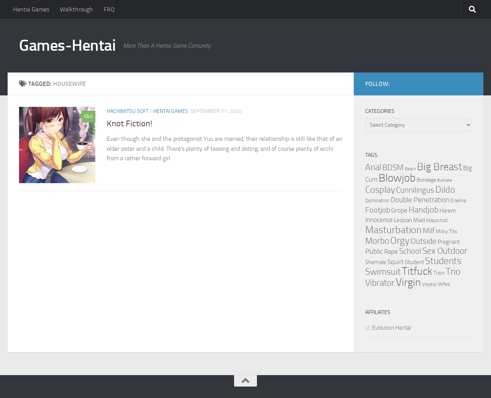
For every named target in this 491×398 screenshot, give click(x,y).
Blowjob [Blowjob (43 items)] (397, 178)
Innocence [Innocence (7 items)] (379, 220)
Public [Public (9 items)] (374, 251)
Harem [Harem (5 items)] (448, 210)
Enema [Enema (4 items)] (458, 200)
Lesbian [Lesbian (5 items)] (403, 220)
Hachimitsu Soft (128, 111)
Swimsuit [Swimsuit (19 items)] (383, 271)
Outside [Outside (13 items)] (423, 241)
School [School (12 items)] (410, 251)
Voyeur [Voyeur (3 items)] (429, 284)
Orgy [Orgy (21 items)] (399, 240)
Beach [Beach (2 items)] (410, 168)
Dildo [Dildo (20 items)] (445, 189)
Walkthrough (76, 9)
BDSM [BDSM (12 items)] (393, 167)
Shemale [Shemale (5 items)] (375, 262)
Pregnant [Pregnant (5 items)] (449, 241)
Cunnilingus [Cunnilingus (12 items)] (415, 190)
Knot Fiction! (129, 124)
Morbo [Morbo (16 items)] (377, 241)
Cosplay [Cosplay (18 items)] (380, 189)
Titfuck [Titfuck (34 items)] (417, 271)
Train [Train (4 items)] (438, 273)
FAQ (109, 9)
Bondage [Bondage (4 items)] (426, 180)
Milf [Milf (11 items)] (429, 230)
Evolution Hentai (391, 327)
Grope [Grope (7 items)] (399, 210)
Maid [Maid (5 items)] (419, 220)
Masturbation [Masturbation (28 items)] (393, 230)
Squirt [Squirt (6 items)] (395, 262)
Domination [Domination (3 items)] (377, 200)
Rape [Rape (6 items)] (391, 251)
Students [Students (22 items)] (443, 260)
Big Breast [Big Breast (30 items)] (439, 167)
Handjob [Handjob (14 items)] (423, 210)
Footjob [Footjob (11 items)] (377, 209)
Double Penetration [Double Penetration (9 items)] (420, 199)
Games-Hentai (67, 45)
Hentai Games (31, 9)
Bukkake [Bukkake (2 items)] (444, 180)
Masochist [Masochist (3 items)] (437, 220)
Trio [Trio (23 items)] (453, 271)
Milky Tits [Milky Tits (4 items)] (446, 231)
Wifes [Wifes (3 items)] (444, 284)
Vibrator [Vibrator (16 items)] (380, 283)
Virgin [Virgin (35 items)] (408, 282)
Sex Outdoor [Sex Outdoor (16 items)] (444, 251)
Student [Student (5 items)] (414, 262)
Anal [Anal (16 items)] (373, 167)
